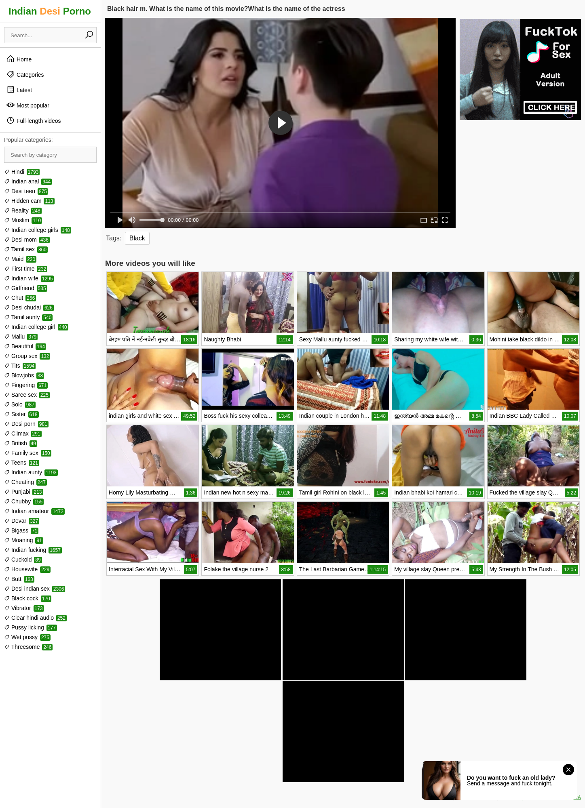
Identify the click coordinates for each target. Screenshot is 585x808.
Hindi (22, 171)
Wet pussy (27, 637)
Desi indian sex (34, 588)
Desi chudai (29, 307)
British (20, 443)
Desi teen (26, 191)
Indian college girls (37, 230)
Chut (20, 298)
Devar (21, 521)
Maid (20, 259)
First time (25, 268)
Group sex (27, 356)
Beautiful (25, 346)
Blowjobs (24, 375)
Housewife (27, 569)
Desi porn (26, 424)
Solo (20, 404)
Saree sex (27, 394)
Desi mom (27, 239)
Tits (20, 365)
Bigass (21, 530)
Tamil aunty (28, 317)
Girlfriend (25, 288)
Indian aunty (31, 472)
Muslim (23, 220)
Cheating (25, 482)
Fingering (26, 385)
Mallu (21, 336)
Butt (19, 579)
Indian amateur (34, 511)
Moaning (23, 540)
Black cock (27, 598)
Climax (23, 433)
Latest (19, 89)
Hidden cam (29, 201)
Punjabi (23, 491)
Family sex (27, 453)
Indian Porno (49, 11)
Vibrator (24, 608)
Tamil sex (26, 249)
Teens (21, 462)
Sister (21, 414)
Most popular (27, 105)
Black (137, 238)
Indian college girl (36, 327)
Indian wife (29, 278)
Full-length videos (33, 120)
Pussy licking (30, 627)
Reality (23, 210)
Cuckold (23, 559)
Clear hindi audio (35, 617)
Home (19, 59)
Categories (25, 74)
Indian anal (28, 181)
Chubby (24, 501)
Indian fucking (33, 550)
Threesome (28, 647)
